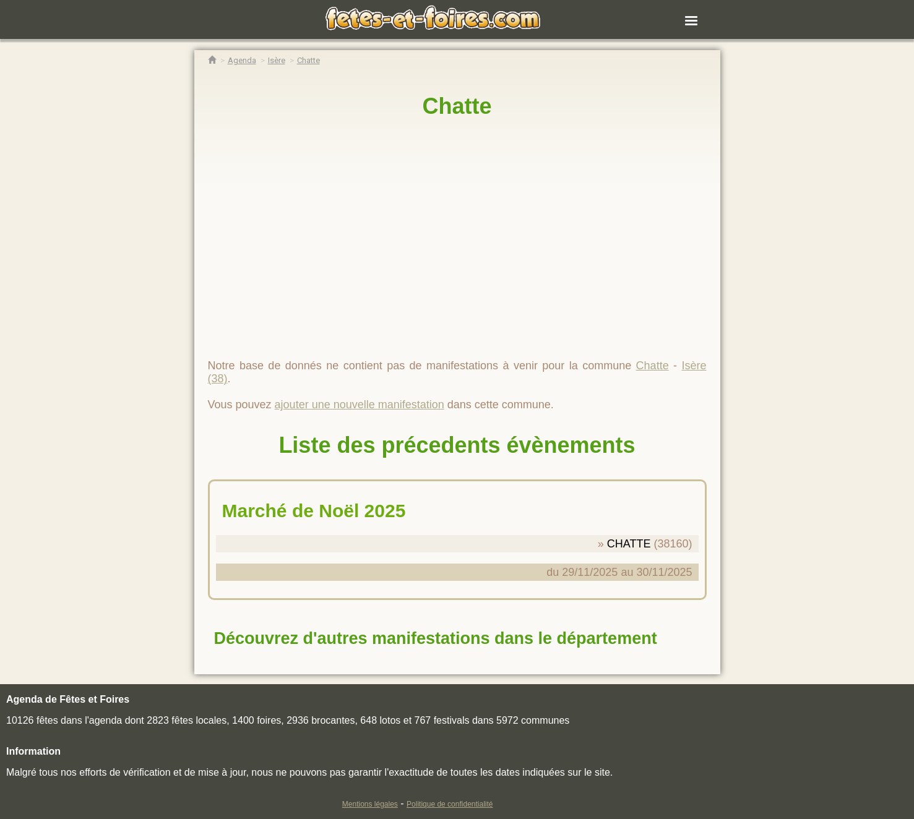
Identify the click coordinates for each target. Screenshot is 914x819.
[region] (457, 233)
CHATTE (629, 544)
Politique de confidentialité (450, 804)
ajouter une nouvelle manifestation (359, 404)
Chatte (456, 106)
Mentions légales (370, 804)
